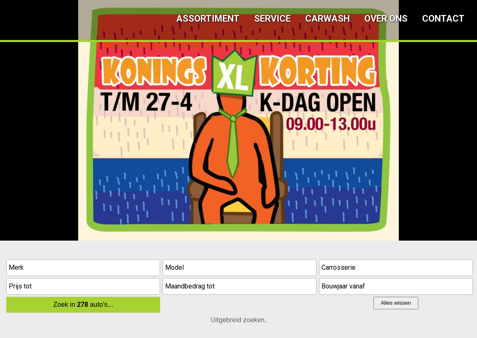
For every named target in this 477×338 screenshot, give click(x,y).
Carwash (327, 18)
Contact (443, 18)
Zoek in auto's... (83, 304)
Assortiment (208, 18)
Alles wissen (396, 303)
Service (272, 18)
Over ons (386, 18)
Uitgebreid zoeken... (239, 320)
